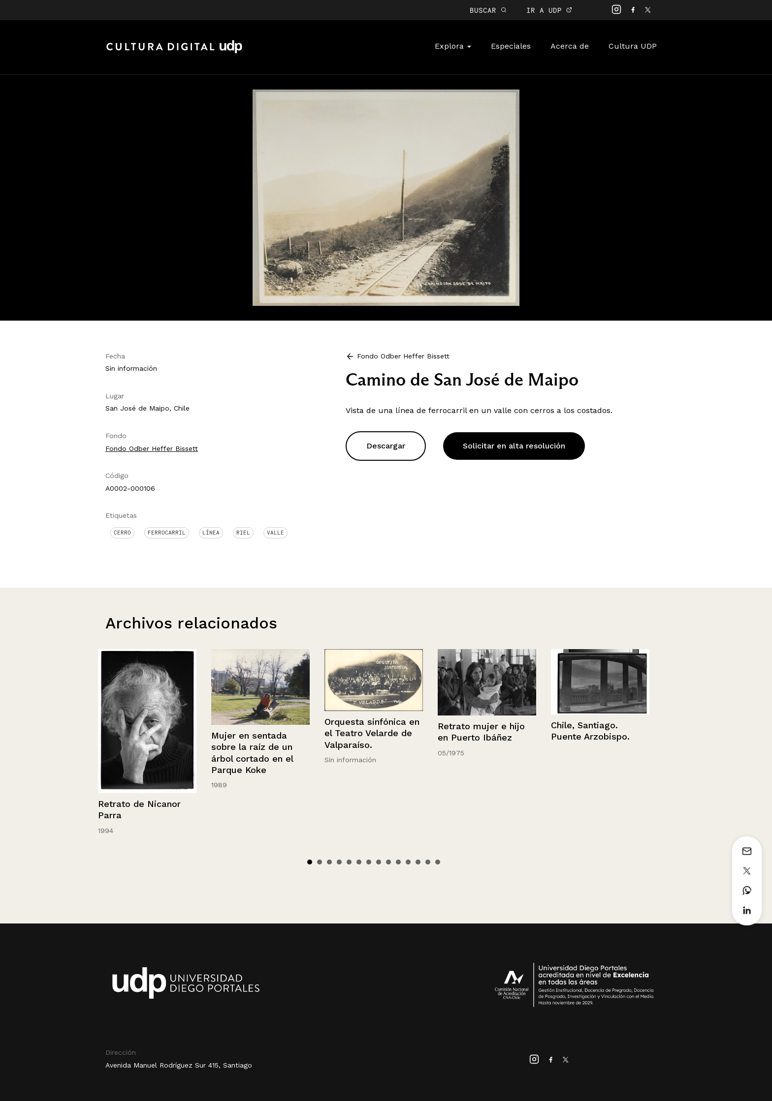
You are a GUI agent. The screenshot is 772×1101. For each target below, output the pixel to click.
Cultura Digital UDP (174, 52)
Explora (453, 46)
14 (437, 862)
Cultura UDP (633, 46)
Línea (211, 532)
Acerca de (569, 46)
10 (398, 862)
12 (418, 862)
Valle (275, 532)
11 (408, 862)
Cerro (122, 532)
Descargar (385, 445)
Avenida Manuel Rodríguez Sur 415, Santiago (178, 1065)
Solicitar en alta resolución (514, 445)
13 (427, 862)
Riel (243, 532)
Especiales (511, 46)
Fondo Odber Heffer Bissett (151, 448)
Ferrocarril (167, 532)
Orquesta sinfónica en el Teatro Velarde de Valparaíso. (371, 733)
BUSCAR (488, 10)
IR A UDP (549, 10)
